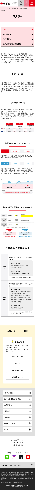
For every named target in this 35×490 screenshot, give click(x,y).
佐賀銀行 (6, 3)
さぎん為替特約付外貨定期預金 (12, 44)
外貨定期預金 (7, 39)
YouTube (28, 457)
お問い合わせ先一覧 (18, 445)
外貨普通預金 (7, 34)
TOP (4, 29)
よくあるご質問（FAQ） (17, 440)
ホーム (4, 8)
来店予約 (17, 363)
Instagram (14, 457)
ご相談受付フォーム (17, 377)
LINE (7, 457)
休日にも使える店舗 (17, 370)
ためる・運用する (23, 8)
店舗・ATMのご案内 (17, 356)
